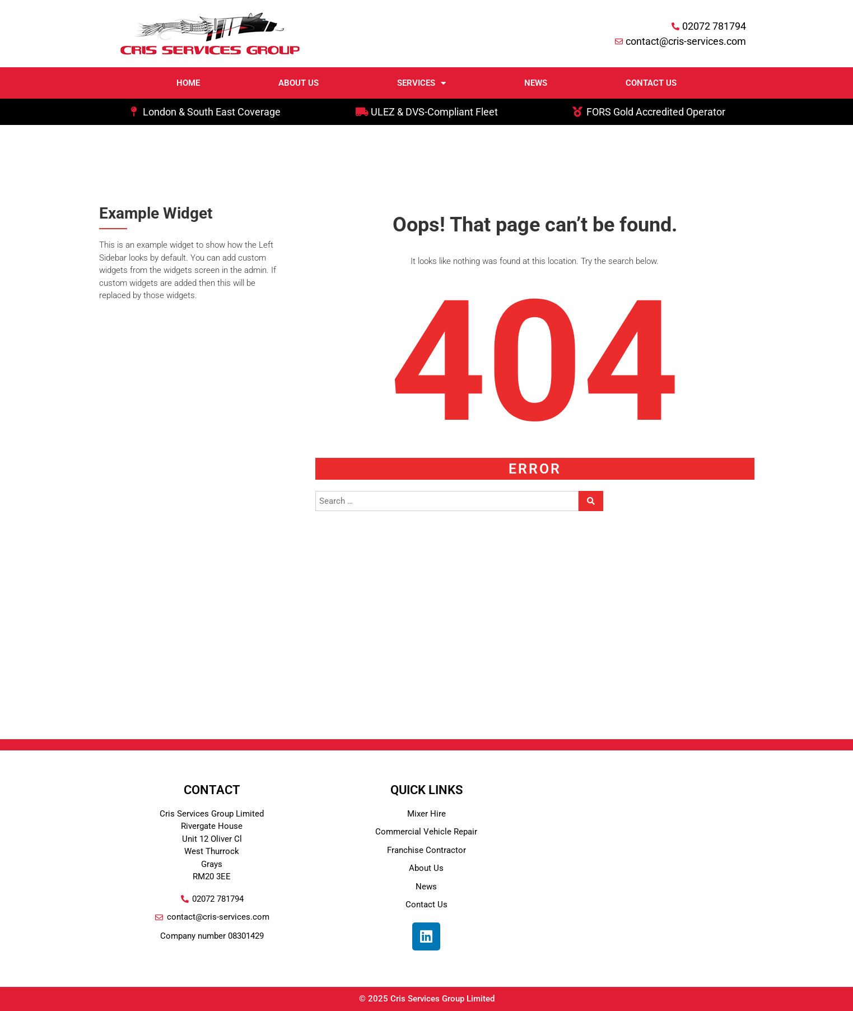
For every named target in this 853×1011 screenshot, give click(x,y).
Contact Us (651, 83)
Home (188, 83)
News (535, 83)
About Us (298, 83)
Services (421, 83)
